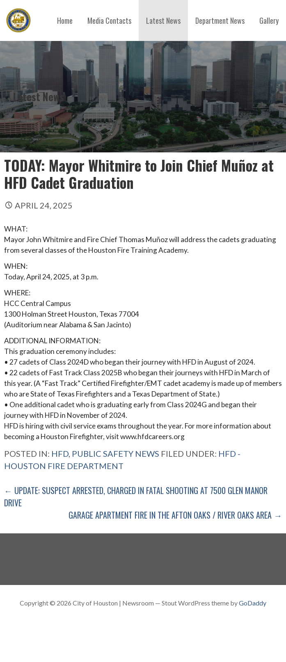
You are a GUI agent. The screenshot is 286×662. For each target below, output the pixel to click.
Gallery (269, 20)
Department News (220, 20)
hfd (60, 453)
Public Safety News (115, 453)
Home (65, 20)
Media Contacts (109, 20)
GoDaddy (252, 603)
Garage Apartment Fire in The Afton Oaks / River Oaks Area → (175, 515)
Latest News (163, 20)
